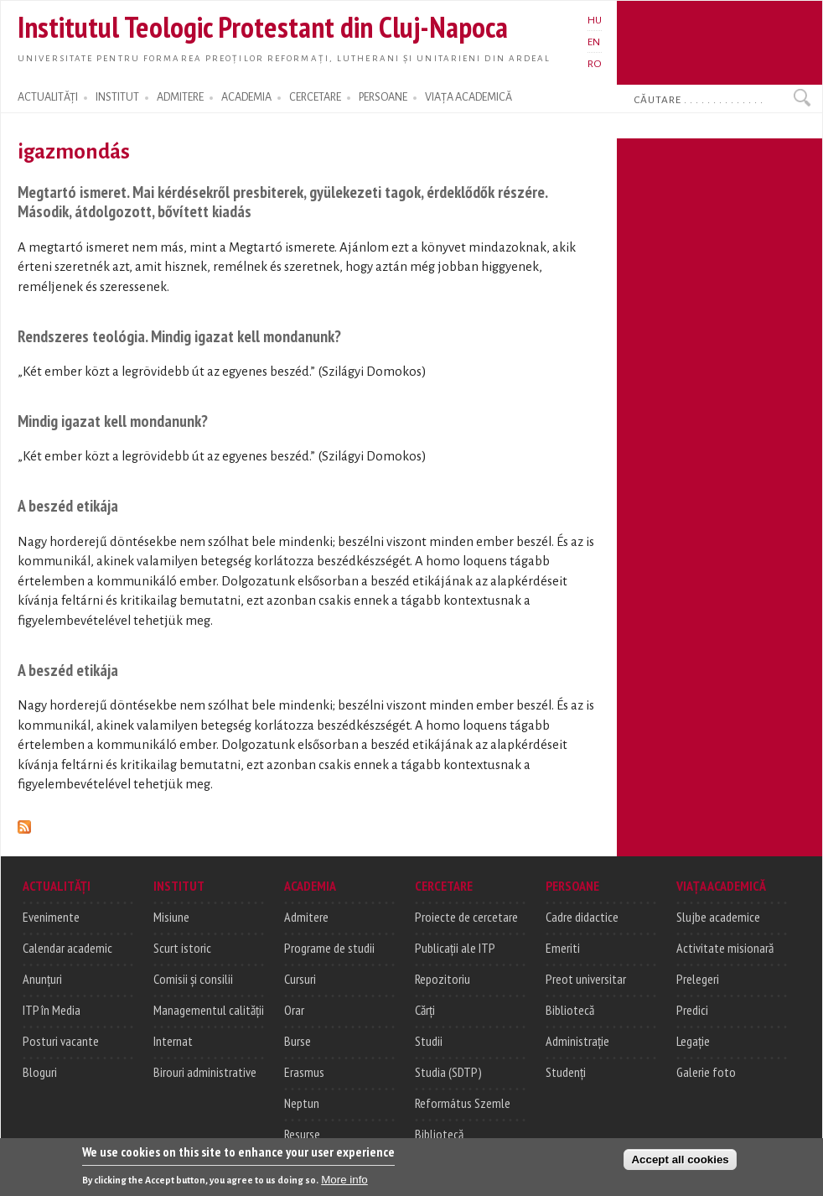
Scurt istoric (182, 947)
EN (593, 42)
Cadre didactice (582, 916)
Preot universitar (586, 978)
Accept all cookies (679, 1168)
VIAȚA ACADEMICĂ (468, 97)
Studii (429, 1040)
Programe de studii (329, 947)
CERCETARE (315, 97)
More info (344, 1188)
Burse (297, 1040)
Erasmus (304, 1071)
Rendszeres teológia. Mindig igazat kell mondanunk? (179, 335)
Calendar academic (67, 947)
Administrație (577, 1040)
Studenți (566, 1071)
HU (594, 20)
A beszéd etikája (68, 505)
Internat (173, 1040)
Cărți (425, 1009)
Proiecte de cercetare (466, 916)
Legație (693, 1040)
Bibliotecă (439, 1134)
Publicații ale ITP (455, 947)
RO (594, 64)
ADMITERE (180, 97)
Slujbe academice (718, 916)
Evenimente (51, 916)
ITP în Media (51, 1009)
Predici (692, 1009)
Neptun (301, 1103)
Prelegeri (697, 978)
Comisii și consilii (193, 978)
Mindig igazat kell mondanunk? (113, 420)
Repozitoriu (442, 978)
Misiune (171, 916)
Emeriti (563, 947)
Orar (294, 1009)
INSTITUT (117, 97)
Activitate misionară (725, 947)
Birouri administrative (204, 1071)
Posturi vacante (61, 1040)
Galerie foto (706, 1071)
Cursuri (300, 978)
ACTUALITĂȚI (48, 97)
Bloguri (40, 1071)
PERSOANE (383, 97)
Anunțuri (42, 978)
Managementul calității (208, 1009)
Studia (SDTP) (448, 1071)
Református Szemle (462, 1103)
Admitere (306, 916)
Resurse (302, 1134)
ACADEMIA (246, 97)
